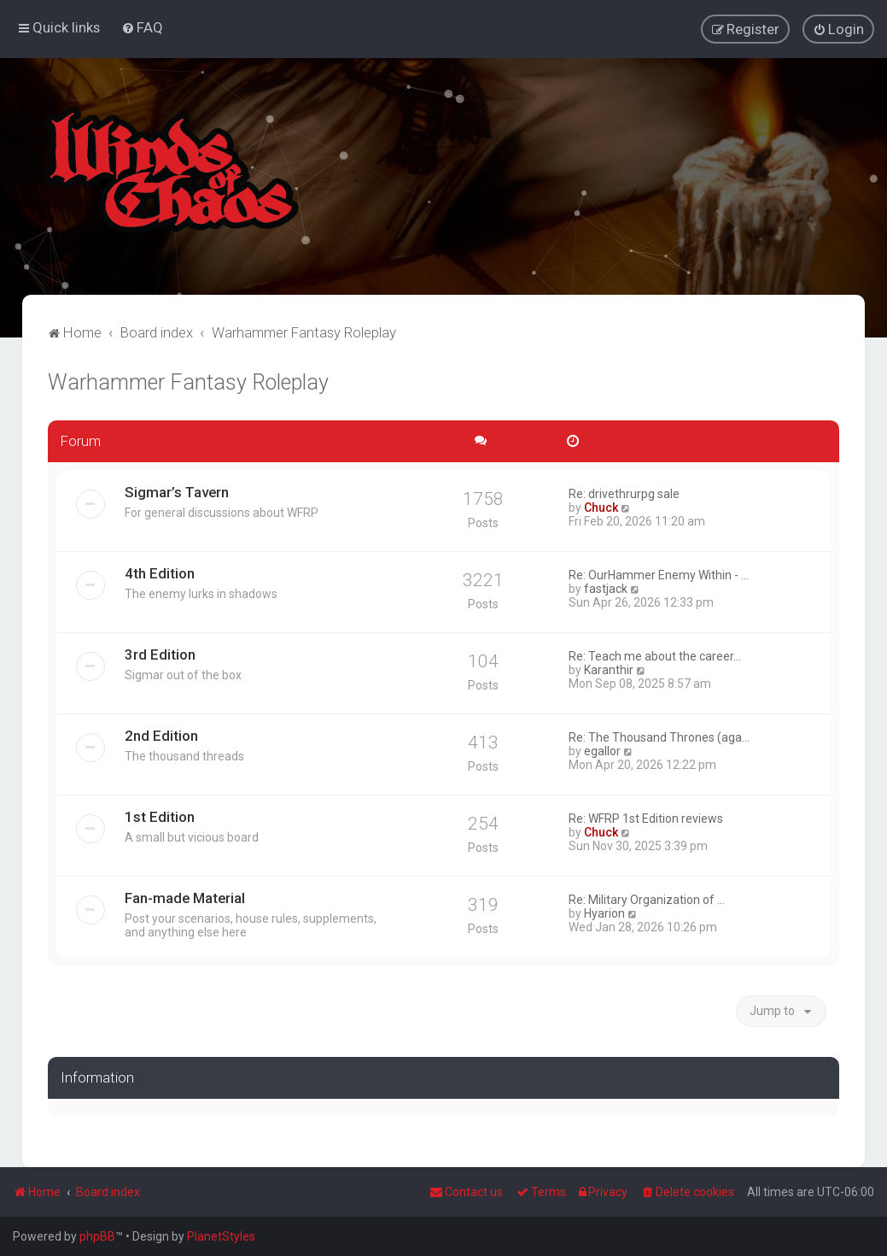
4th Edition (160, 571)
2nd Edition (161, 733)
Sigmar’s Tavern (177, 490)
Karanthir (608, 668)
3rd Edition (160, 652)
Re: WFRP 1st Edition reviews (646, 817)
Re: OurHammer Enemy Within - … (659, 573)
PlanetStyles (221, 1236)
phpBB (97, 1236)
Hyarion (604, 912)
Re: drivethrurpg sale (624, 492)
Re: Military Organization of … (647, 898)
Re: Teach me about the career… (655, 654)
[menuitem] (142, 26)
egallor (602, 749)
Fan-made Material (185, 896)
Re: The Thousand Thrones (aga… (659, 735)
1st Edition (160, 815)
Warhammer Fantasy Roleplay (188, 380)
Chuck (601, 506)
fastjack (605, 587)
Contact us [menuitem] (466, 1192)
